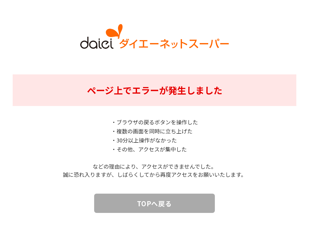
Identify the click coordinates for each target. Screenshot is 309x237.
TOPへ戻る (154, 203)
